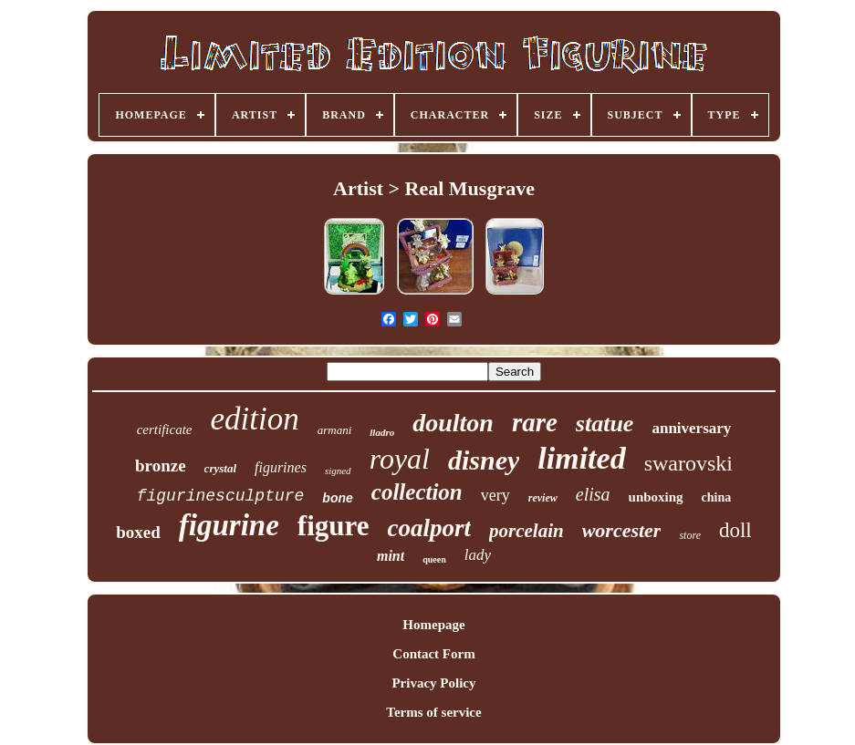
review (543, 497)
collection (417, 492)
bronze (160, 465)
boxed (138, 532)
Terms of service (433, 712)
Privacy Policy (433, 683)
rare (535, 422)
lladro (382, 432)
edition (255, 419)
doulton (453, 423)
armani (335, 430)
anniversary (691, 428)
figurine (229, 525)
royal (400, 458)
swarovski (688, 463)
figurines (281, 467)
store (690, 535)
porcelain (526, 531)
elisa (593, 494)
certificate (165, 429)
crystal (220, 468)
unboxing (656, 497)
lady (477, 555)
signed (338, 470)
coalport (429, 528)
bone (337, 498)
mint (390, 556)
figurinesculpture (221, 496)
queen (434, 559)
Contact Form (433, 654)
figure (333, 526)
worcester (622, 530)
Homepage (433, 624)
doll (735, 530)
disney (483, 460)
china (717, 497)
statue (605, 423)
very (495, 495)
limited (581, 458)
